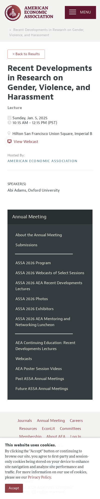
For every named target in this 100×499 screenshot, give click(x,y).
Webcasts (23, 358)
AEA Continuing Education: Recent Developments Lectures (45, 345)
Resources (28, 428)
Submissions (26, 245)
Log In (75, 436)
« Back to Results (26, 54)
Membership (30, 436)
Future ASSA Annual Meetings (41, 388)
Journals (24, 420)
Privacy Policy (39, 478)
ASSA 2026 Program (33, 262)
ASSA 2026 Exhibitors (34, 308)
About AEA (55, 436)
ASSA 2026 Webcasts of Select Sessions (49, 272)
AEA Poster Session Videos (38, 368)
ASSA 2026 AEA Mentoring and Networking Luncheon (42, 321)
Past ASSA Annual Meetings (39, 378)
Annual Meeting (29, 217)
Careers (76, 420)
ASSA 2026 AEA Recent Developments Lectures (48, 285)
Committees (70, 428)
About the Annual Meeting (38, 235)
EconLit (48, 428)
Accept (14, 488)
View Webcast (26, 141)
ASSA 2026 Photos (31, 298)
